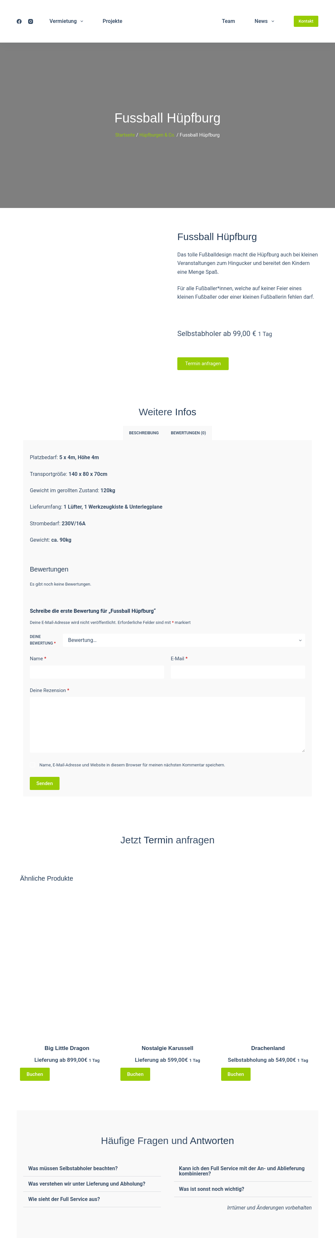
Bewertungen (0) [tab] (188, 432)
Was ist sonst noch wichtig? (211, 1189)
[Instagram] (30, 21)
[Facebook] (19, 21)
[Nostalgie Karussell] (167, 962)
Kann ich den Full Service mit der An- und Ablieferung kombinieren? (242, 1170)
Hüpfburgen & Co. (158, 135)
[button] (92, 1168)
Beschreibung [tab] (144, 432)
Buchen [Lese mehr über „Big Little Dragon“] (34, 1074)
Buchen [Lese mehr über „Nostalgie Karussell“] (135, 1074)
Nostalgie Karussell (167, 1048)
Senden (44, 783)
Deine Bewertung (43, 639)
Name (38, 658)
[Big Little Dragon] (67, 962)
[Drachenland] (268, 962)
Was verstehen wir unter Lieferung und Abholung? (86, 1183)
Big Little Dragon (66, 1048)
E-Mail (179, 658)
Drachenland (268, 1048)
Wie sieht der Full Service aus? (64, 1199)
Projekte (112, 21)
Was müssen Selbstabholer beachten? (72, 1168)
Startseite (123, 135)
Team (228, 21)
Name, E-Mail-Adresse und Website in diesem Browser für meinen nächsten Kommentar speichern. (132, 764)
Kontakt (306, 21)
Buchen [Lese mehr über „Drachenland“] (236, 1074)
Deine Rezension (49, 690)
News (265, 21)
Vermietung (67, 21)
